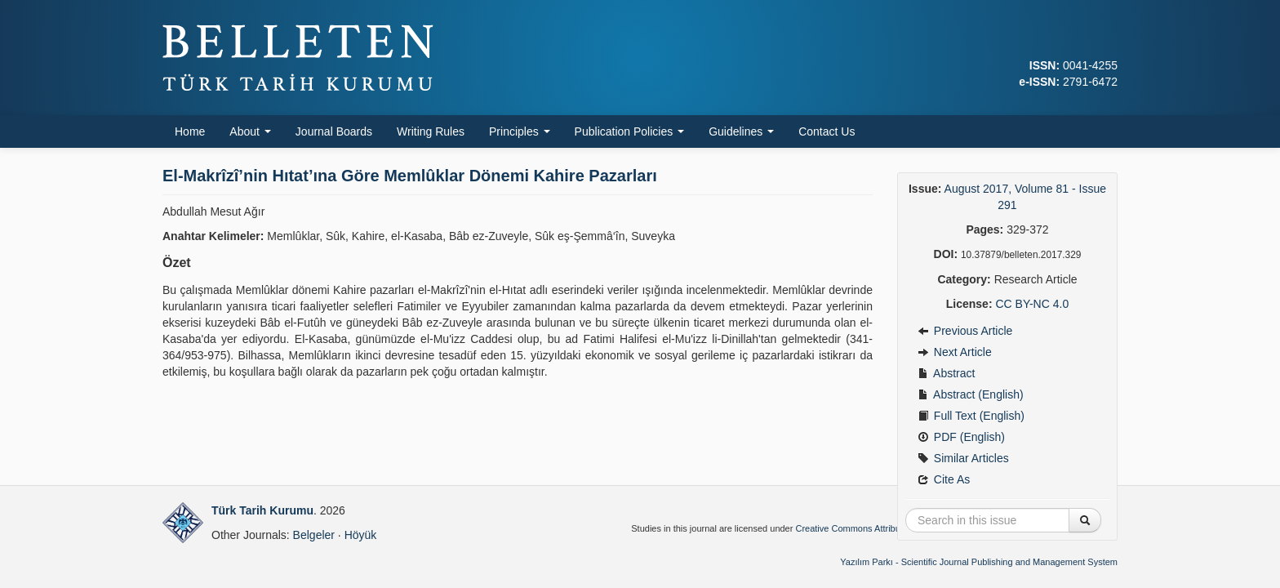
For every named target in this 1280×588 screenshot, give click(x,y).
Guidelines (741, 131)
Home (190, 131)
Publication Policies (630, 131)
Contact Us (826, 131)
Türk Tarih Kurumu (262, 510)
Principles (519, 131)
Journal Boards (334, 131)
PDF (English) (961, 436)
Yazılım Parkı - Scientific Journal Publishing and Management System (979, 562)
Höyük (360, 534)
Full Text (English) (971, 415)
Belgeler (314, 534)
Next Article (955, 352)
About (249, 131)
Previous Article (965, 330)
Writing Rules (430, 131)
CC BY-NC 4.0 (1032, 303)
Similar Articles (963, 458)
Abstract (946, 373)
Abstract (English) (971, 394)
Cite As (944, 479)
